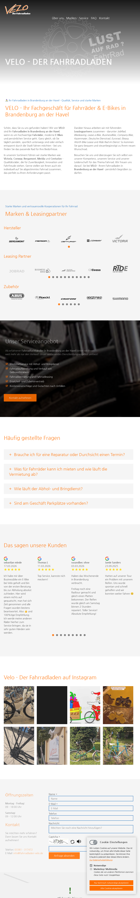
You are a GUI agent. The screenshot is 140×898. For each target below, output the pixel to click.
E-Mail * (44, 803)
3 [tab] (48, 277)
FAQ (117, 10)
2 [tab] (44, 277)
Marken (95, 10)
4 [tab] (52, 277)
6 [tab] (60, 277)
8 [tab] (68, 277)
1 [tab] (60, 247)
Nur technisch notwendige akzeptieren (111, 883)
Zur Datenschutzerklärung (101, 860)
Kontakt (128, 10)
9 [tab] (72, 277)
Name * (44, 794)
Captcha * (45, 836)
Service (107, 10)
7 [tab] (64, 277)
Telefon (44, 813)
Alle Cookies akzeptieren (111, 888)
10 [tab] (76, 277)
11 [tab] (80, 277)
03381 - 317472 (24, 849)
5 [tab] (56, 277)
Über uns (82, 10)
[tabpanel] (34, 241)
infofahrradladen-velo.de (28, 853)
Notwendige (98, 865)
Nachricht (45, 823)
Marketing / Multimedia (103, 869)
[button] (64, 842)
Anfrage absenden (55, 855)
